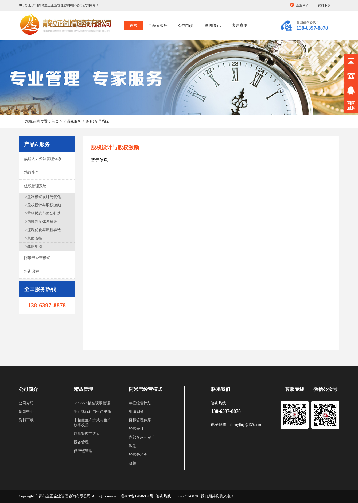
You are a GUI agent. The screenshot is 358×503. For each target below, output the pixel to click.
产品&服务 (158, 25)
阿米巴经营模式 (37, 258)
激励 (132, 446)
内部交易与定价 (142, 437)
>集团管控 (33, 238)
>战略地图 (33, 247)
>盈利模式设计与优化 (43, 197)
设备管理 (81, 442)
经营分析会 (138, 455)
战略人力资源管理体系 (42, 159)
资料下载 (324, 5)
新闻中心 (26, 412)
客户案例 (240, 25)
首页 (134, 25)
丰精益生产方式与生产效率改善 (92, 422)
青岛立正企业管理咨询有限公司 (64, 496)
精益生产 (31, 172)
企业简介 (302, 5)
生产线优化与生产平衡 (92, 412)
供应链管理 (83, 451)
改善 (132, 463)
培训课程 (31, 271)
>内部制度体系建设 (41, 222)
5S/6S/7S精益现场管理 (92, 403)
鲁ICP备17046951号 (137, 496)
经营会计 (136, 429)
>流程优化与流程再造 (43, 230)
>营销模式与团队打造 (43, 213)
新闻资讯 (213, 25)
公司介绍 (26, 403)
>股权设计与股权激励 (43, 205)
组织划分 (136, 412)
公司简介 (186, 25)
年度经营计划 (140, 403)
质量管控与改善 (87, 434)
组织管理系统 (97, 121)
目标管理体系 (140, 420)
